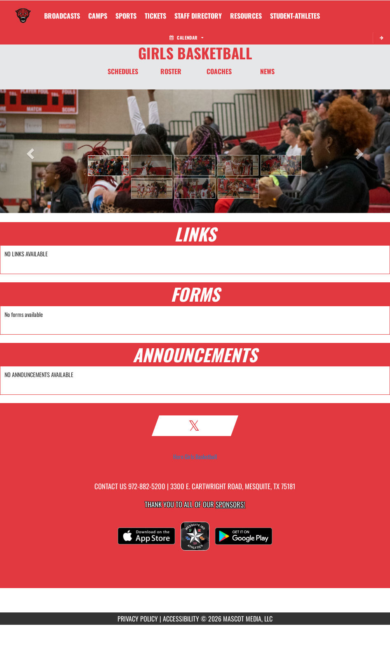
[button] (108, 165)
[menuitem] (62, 15)
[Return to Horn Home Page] (23, 10)
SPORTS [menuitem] (125, 16)
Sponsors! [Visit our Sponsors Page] (230, 504)
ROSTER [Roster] (170, 71)
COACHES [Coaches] (219, 71)
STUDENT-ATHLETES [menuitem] (295, 16)
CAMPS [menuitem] (97, 16)
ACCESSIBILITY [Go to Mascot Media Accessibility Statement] (181, 619)
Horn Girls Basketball (195, 457)
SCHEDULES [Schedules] (123, 71)
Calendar (186, 37)
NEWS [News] (267, 71)
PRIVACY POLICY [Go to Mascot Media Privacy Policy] (137, 619)
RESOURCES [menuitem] (246, 16)
